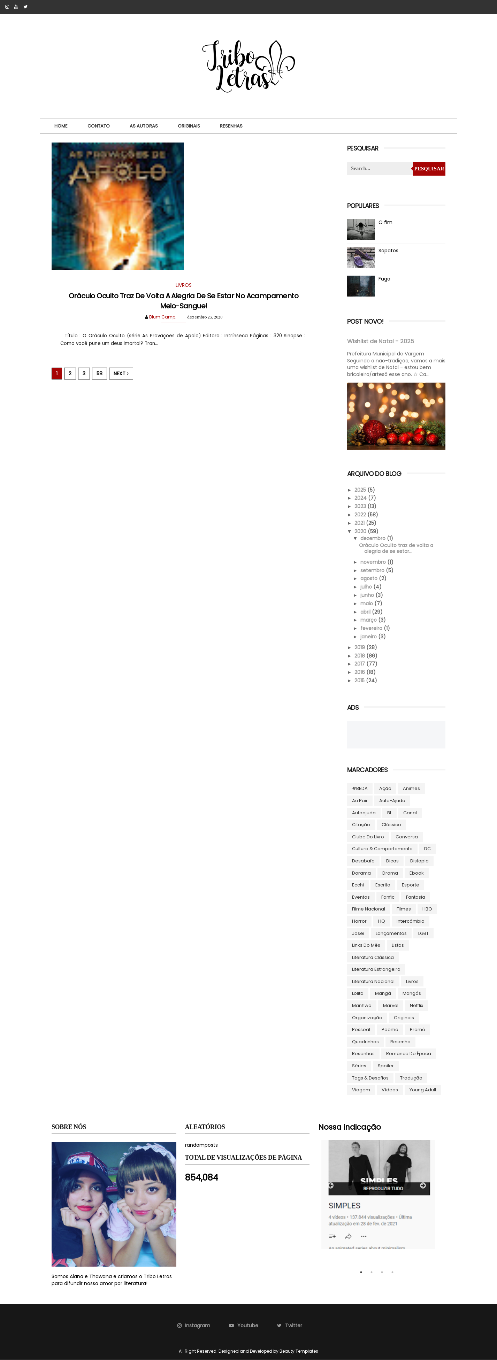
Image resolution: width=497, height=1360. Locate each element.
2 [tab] (371, 1272)
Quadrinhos (365, 1041)
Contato (98, 126)
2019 (360, 647)
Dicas (392, 861)
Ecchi (358, 885)
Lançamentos (391, 933)
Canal (410, 812)
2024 (361, 497)
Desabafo (363, 861)
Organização (367, 1017)
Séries (359, 1065)
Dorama (361, 873)
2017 (360, 663)
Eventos (361, 897)
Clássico (391, 824)
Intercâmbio (411, 921)
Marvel (390, 1005)
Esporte (410, 885)
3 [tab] (382, 1272)
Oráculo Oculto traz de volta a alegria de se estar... (396, 548)
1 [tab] (361, 1272)
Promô (417, 1029)
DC (427, 848)
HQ (381, 921)
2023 (360, 506)
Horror (359, 921)
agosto (369, 578)
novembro (373, 562)
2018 (360, 655)
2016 (360, 672)
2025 (360, 489)
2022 (360, 514)
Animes (411, 788)
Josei (358, 933)
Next (121, 373)
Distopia (419, 861)
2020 (361, 531)
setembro (373, 570)
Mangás (412, 993)
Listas (398, 945)
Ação (385, 788)
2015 (360, 680)
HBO (427, 909)
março (369, 619)
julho (366, 586)
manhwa (362, 1005)
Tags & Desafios (370, 1078)
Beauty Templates (299, 1351)
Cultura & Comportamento (382, 848)
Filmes (404, 909)
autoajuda (364, 812)
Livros (412, 981)
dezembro (373, 538)
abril (366, 611)
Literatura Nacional (373, 981)
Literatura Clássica (373, 957)
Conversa (407, 836)
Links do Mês (366, 945)
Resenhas (231, 126)
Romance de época (408, 1053)
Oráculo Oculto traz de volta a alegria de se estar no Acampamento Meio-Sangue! (183, 301)
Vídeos (390, 1089)
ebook (417, 873)
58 (99, 373)
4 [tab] (392, 1272)
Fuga (384, 278)
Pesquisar (429, 168)
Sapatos (388, 250)
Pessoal (361, 1029)
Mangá (383, 993)
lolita (358, 993)
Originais (189, 126)
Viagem (361, 1089)
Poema (390, 1029)
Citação (361, 824)
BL (389, 812)
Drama (390, 873)
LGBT (423, 933)
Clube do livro (368, 836)
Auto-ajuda (392, 800)
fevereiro (372, 628)
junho (367, 595)
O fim (385, 222)
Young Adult (423, 1089)
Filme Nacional (368, 909)
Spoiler (386, 1065)
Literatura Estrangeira (376, 969)
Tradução (411, 1078)
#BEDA (360, 788)
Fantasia (415, 897)
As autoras (144, 126)
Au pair (360, 800)
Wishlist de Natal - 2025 (380, 341)
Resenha (400, 1041)
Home (61, 126)
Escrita (382, 885)
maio (367, 603)
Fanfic (388, 897)
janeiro (369, 636)
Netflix (416, 1005)
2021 (360, 523)
